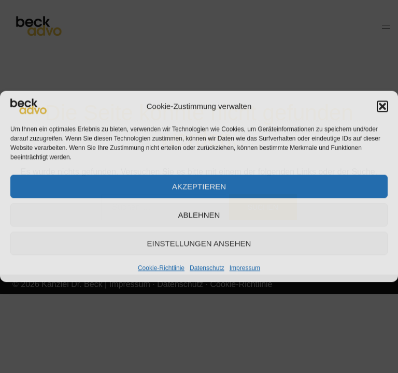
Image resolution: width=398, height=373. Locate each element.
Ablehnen (199, 214)
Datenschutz (207, 267)
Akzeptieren (199, 186)
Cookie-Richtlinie (161, 267)
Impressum (245, 267)
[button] (382, 106)
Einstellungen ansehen (199, 243)
